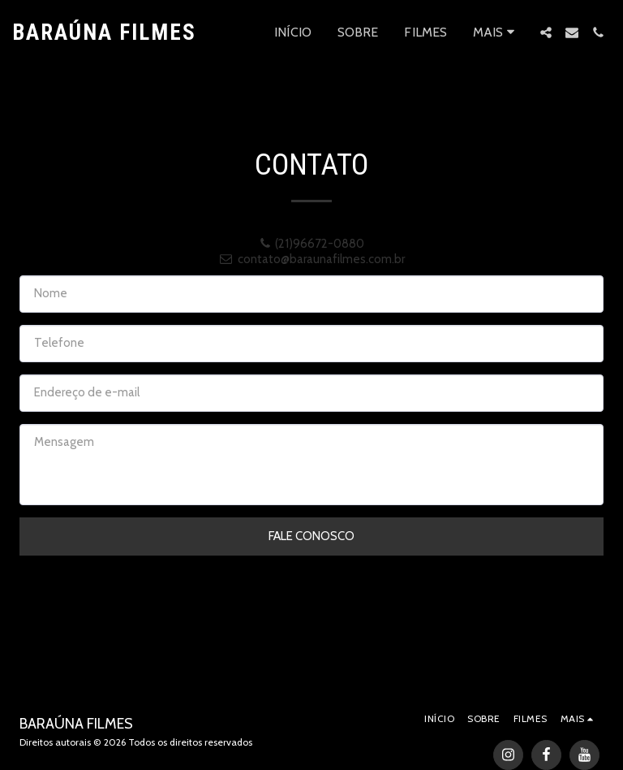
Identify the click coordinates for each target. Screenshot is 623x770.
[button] (546, 32)
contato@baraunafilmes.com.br (311, 259)
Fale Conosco (311, 536)
